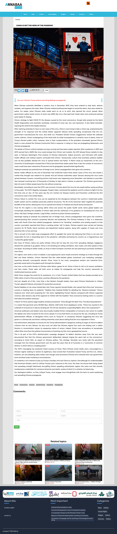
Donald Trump (40, 385)
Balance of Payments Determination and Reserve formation (69, 515)
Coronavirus (23, 385)
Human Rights (52, 14)
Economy (81, 14)
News (33, 14)
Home (25, 14)
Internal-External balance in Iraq (61, 507)
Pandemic (50, 385)
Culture (72, 14)
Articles (41, 14)
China (16, 385)
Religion (63, 14)
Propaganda (58, 385)
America (31, 385)
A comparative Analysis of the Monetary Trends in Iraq (68, 513)
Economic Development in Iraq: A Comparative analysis (68, 510)
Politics (91, 14)
